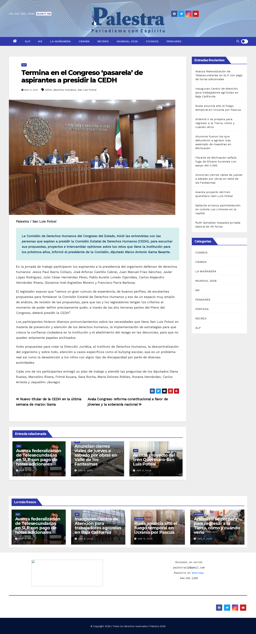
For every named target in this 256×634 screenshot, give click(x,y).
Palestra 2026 (158, 626)
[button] (237, 41)
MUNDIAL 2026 (127, 41)
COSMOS (152, 41)
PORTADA (202, 309)
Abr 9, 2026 (27, 470)
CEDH (48, 89)
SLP (27, 41)
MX (40, 41)
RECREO (103, 41)
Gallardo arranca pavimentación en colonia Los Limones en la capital (218, 209)
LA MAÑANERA (60, 41)
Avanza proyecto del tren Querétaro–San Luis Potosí (154, 460)
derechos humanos (64, 89)
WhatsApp (198, 573)
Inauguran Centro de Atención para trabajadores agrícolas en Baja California (216, 92)
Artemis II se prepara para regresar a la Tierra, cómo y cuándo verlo (215, 123)
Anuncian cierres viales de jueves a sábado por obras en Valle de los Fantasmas (95, 455)
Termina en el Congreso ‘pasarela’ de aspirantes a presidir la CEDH (82, 76)
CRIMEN (84, 41)
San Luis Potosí (87, 89)
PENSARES (174, 41)
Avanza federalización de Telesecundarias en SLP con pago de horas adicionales (38, 457)
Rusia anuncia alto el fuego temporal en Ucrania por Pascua (155, 528)
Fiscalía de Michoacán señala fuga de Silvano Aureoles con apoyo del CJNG (216, 161)
